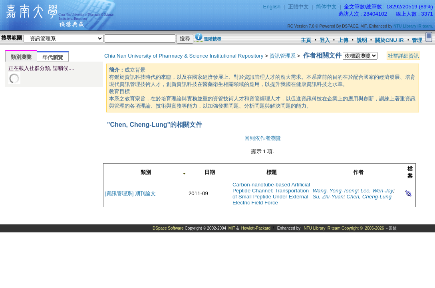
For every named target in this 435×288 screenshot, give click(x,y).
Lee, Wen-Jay (377, 191)
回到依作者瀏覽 (262, 138)
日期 (210, 172)
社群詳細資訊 (403, 56)
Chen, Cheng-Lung (368, 197)
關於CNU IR (389, 40)
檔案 (410, 172)
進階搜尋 (212, 38)
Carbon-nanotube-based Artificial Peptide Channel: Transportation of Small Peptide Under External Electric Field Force (271, 194)
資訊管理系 (283, 56)
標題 (271, 172)
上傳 (343, 40)
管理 (417, 40)
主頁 (306, 40)
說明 (362, 40)
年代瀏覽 (52, 57)
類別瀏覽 (21, 57)
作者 (358, 172)
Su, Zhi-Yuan (328, 197)
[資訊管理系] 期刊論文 (130, 193)
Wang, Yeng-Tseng (335, 191)
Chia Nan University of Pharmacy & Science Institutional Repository (184, 56)
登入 (325, 40)
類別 (146, 172)
